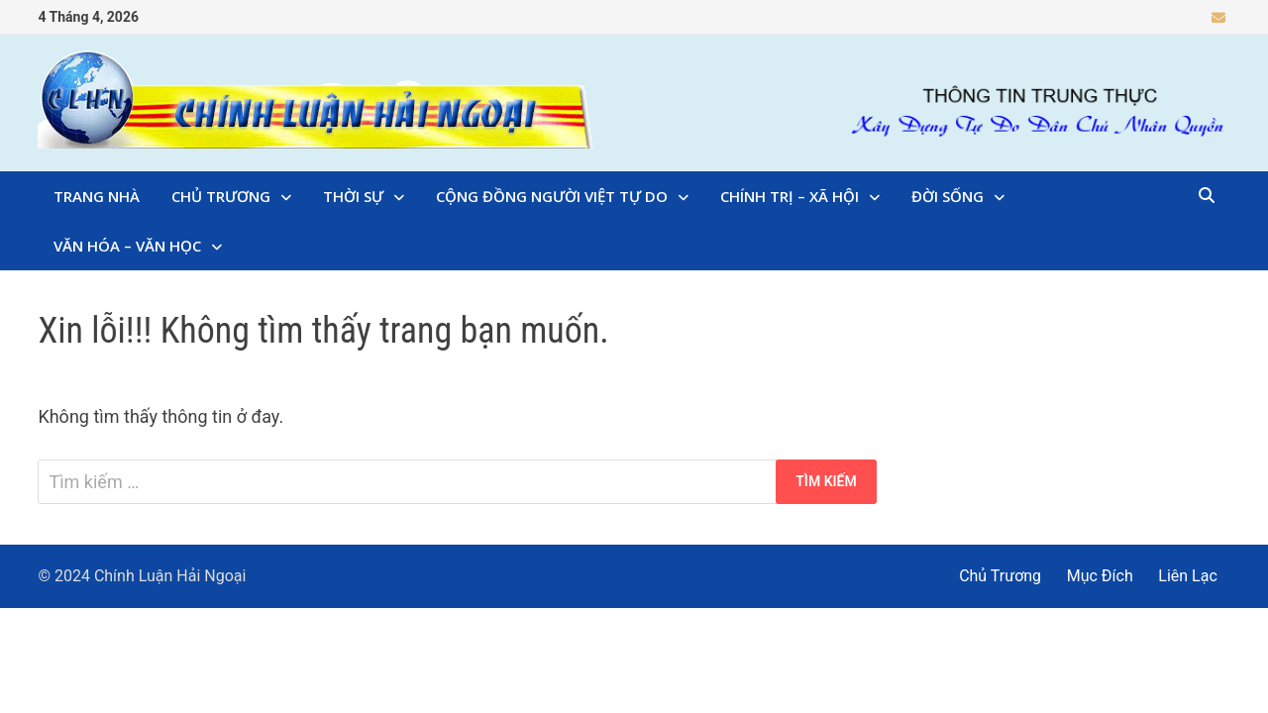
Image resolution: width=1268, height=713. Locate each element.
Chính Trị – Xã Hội (789, 196)
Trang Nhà (96, 196)
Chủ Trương (220, 196)
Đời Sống (947, 196)
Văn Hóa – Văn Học (127, 245)
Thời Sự (353, 196)
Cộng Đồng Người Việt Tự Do (552, 196)
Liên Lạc (1187, 575)
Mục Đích (1100, 575)
